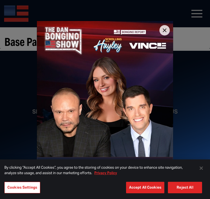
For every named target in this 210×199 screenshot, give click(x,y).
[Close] (164, 30)
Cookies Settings (22, 187)
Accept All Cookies (145, 187)
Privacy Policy (105, 173)
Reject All (185, 187)
